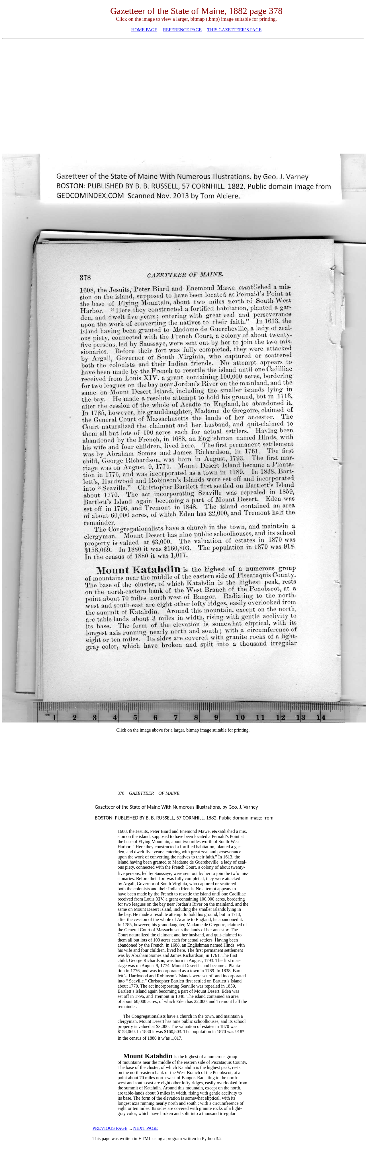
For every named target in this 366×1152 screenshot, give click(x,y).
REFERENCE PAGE (182, 29)
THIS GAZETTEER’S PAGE (234, 29)
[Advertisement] (183, 81)
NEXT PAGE (145, 1128)
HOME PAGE (144, 29)
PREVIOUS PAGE (110, 1128)
